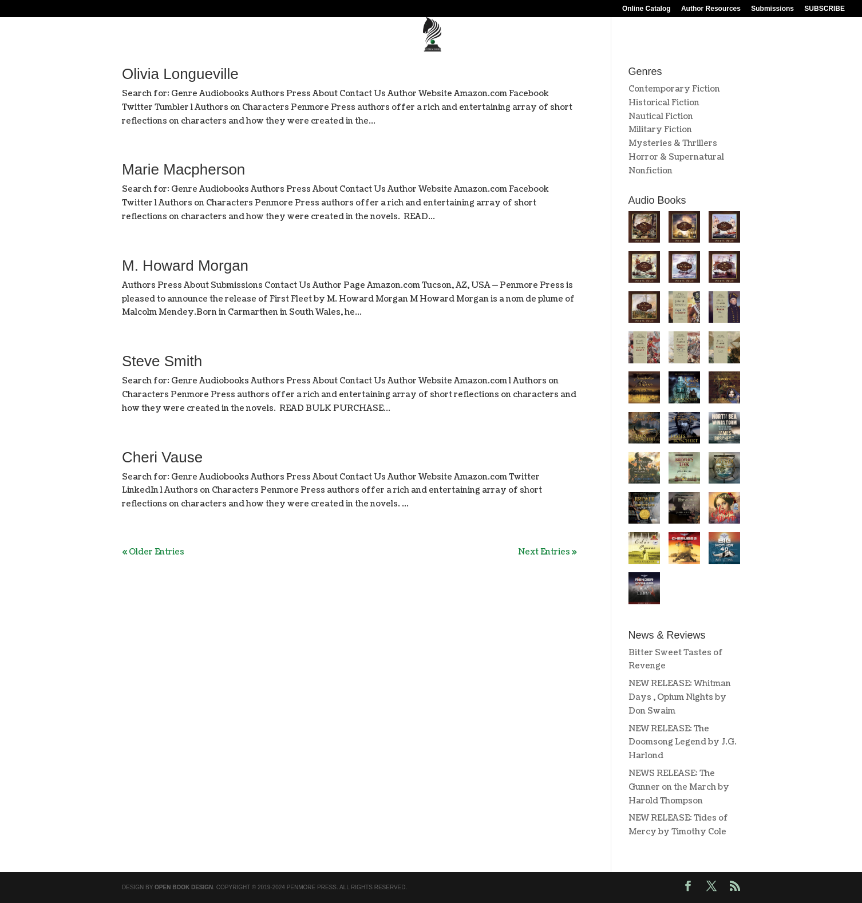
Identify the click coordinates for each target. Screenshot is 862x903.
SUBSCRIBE (824, 9)
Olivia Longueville (180, 73)
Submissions (772, 9)
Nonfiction (650, 170)
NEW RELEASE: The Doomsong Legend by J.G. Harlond (682, 742)
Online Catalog (646, 9)
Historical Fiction (663, 102)
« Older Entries (153, 551)
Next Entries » (547, 551)
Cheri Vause (162, 457)
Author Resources (711, 9)
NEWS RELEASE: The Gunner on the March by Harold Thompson (678, 787)
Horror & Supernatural (676, 157)
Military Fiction (660, 129)
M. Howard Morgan (185, 265)
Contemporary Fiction (674, 89)
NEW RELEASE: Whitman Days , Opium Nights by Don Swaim (679, 697)
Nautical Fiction (660, 116)
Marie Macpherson (183, 169)
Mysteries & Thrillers (672, 143)
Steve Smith (162, 361)
